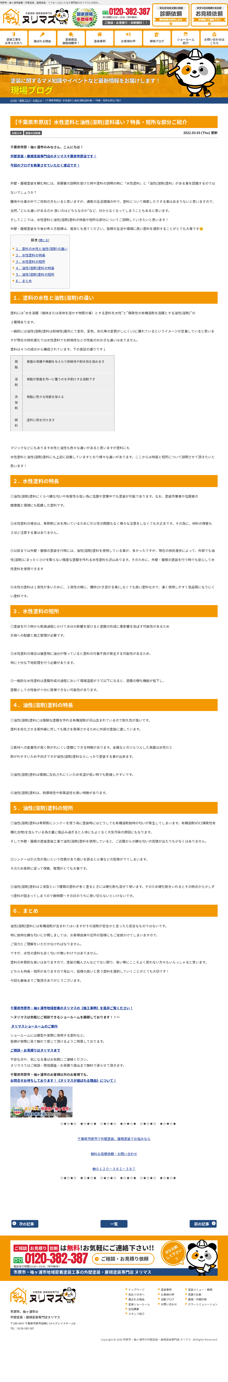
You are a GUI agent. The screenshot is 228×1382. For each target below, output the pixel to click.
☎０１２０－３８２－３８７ (114, 1168)
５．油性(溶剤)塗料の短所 (34, 274)
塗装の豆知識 (32, 133)
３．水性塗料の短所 (30, 261)
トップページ (136, 1289)
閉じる (43, 240)
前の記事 (201, 1223)
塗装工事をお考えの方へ (13, 41)
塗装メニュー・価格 (200, 1289)
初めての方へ (136, 1294)
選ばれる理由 (42, 41)
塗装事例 (100, 41)
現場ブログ (157, 41)
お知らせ (17, 133)
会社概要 (133, 1309)
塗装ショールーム (139, 1304)
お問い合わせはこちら (214, 41)
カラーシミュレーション (203, 1304)
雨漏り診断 (194, 1294)
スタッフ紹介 (136, 1314)
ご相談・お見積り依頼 (125, 1258)
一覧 (114, 1223)
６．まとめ (23, 280)
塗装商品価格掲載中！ (71, 41)
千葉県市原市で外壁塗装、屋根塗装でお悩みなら (114, 1138)
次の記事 (26, 1223)
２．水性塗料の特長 (30, 255)
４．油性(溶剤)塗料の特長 (34, 267)
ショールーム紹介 (185, 41)
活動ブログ (167, 1299)
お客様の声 (128, 41)
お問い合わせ (169, 1304)
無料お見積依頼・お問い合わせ (114, 1153)
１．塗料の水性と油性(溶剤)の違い (41, 248)
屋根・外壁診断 (197, 1299)
